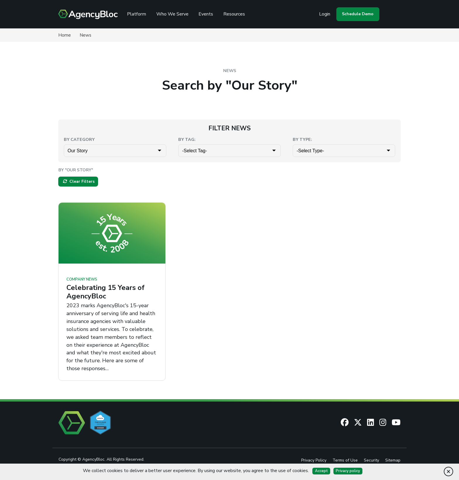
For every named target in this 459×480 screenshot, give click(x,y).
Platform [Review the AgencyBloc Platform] (138, 14)
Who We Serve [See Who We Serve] (174, 14)
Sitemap (392, 460)
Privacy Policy (313, 460)
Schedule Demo (357, 14)
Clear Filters (79, 181)
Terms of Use (345, 460)
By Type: (302, 139)
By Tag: (187, 139)
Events (207, 14)
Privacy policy (348, 471)
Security (371, 460)
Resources (236, 14)
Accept (321, 471)
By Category (79, 139)
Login (324, 14)
